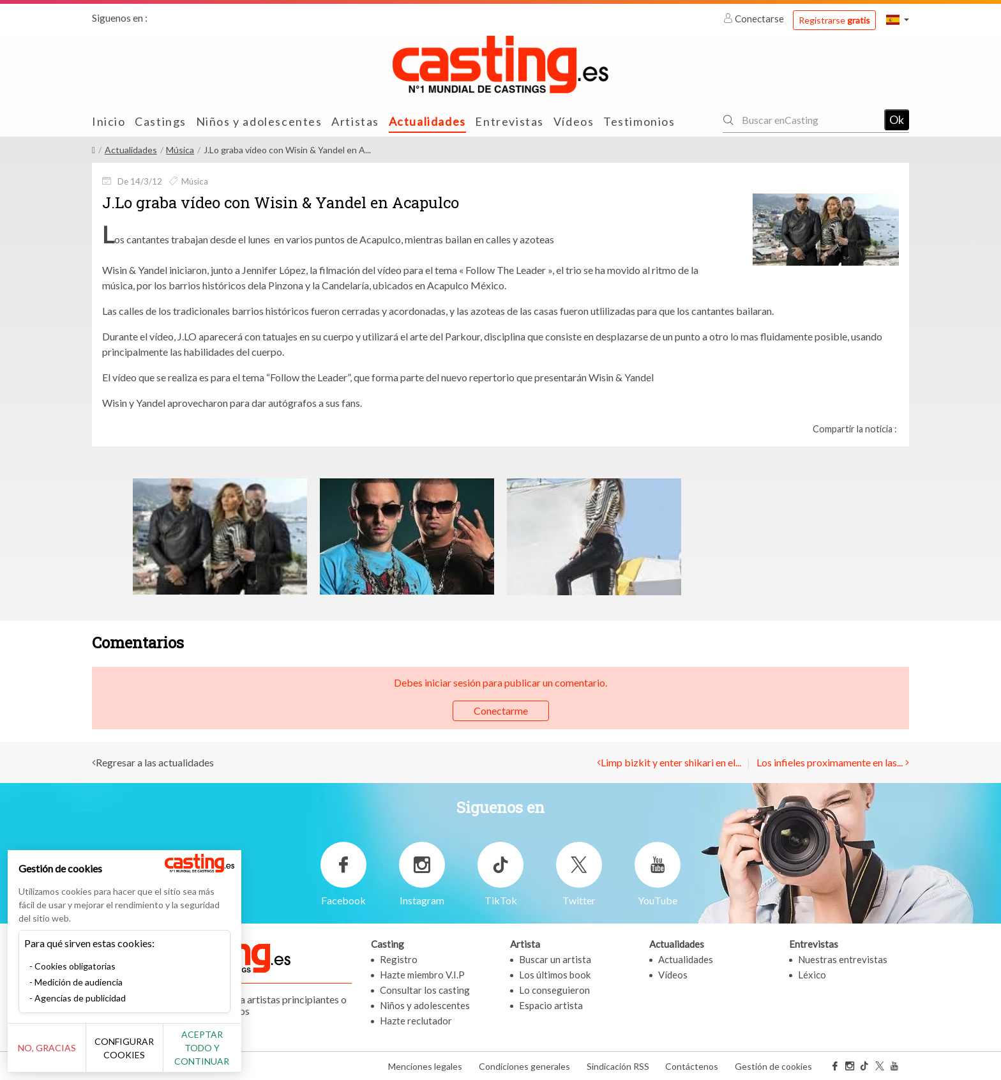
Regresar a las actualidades (155, 762)
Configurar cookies (142, 1054)
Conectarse (754, 18)
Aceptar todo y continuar (230, 1054)
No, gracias (53, 1054)
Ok (896, 119)
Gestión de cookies (773, 1066)
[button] (897, 19)
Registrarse (834, 20)
